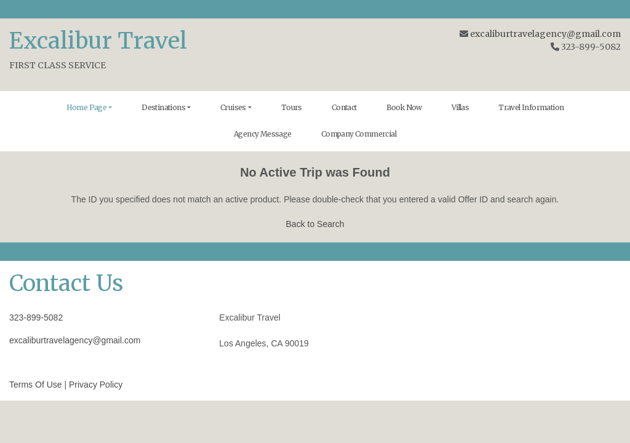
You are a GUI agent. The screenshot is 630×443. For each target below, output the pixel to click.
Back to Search (315, 224)
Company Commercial (358, 133)
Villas (460, 107)
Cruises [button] (233, 107)
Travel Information (531, 107)
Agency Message (263, 133)
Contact (344, 107)
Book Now (404, 107)
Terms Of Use (35, 384)
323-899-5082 (36, 317)
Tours (291, 107)
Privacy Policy (95, 384)
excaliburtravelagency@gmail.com (545, 33)
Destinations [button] (163, 107)
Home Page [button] (86, 107)
